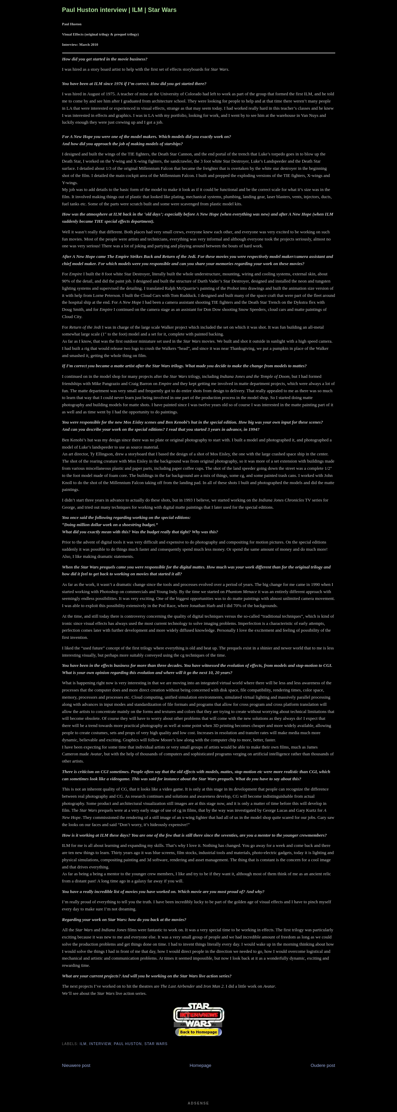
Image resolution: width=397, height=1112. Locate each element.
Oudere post (323, 1065)
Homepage (200, 1065)
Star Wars (156, 1044)
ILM (83, 1044)
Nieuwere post (76, 1065)
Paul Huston (128, 1044)
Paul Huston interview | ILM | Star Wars (119, 9)
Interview (100, 1044)
